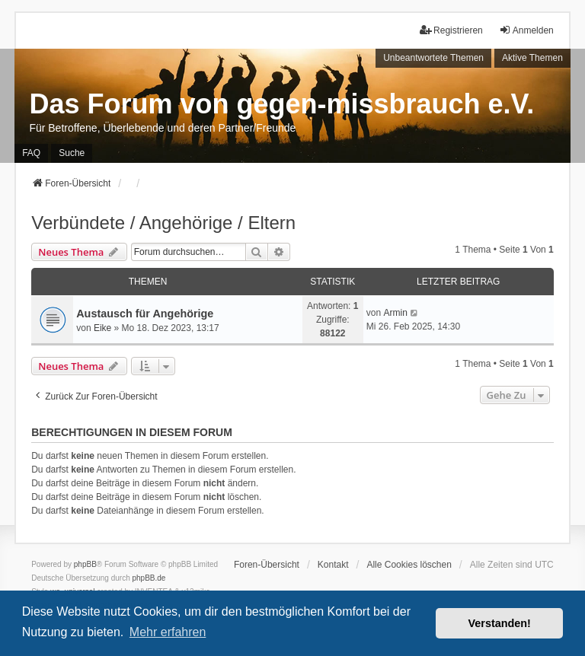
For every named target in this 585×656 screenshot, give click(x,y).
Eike (102, 328)
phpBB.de (149, 578)
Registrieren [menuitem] (451, 30)
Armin (395, 312)
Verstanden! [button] (499, 623)
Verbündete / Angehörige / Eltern (163, 222)
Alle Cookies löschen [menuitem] (408, 564)
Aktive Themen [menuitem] (532, 58)
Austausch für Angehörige (144, 313)
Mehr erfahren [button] (167, 632)
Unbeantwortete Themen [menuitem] (433, 58)
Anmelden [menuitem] (526, 30)
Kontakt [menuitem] (333, 564)
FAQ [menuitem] (31, 153)
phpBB (85, 564)
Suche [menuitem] (72, 153)
